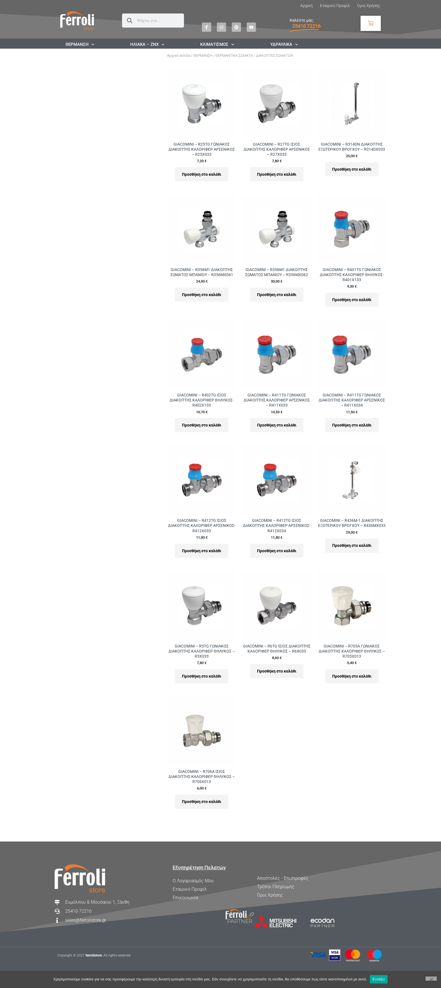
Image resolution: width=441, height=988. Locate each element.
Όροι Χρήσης (368, 5)
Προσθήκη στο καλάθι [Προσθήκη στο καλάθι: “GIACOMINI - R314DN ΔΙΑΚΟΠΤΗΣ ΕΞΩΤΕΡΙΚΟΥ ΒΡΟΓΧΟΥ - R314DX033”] (352, 169)
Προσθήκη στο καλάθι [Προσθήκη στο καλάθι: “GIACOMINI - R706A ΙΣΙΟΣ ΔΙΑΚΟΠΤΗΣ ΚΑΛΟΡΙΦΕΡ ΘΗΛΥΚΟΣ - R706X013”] (201, 801)
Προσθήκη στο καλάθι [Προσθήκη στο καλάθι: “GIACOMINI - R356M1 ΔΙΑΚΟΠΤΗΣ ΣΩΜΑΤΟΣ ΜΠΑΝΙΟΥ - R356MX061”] (201, 294)
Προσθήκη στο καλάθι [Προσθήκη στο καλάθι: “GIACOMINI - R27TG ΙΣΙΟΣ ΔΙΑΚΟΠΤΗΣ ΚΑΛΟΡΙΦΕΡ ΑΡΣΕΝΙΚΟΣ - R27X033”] (276, 174)
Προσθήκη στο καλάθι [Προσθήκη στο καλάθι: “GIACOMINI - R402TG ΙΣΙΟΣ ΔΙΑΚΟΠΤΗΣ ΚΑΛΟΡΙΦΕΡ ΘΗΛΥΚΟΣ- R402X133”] (201, 425)
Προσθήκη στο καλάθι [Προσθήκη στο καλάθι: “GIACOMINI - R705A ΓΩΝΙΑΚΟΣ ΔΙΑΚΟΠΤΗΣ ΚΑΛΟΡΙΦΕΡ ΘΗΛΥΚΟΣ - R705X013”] (352, 676)
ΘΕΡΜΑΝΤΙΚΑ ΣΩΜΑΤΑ (234, 55)
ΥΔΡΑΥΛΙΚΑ (284, 44)
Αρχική (306, 5)
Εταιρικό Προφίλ (335, 5)
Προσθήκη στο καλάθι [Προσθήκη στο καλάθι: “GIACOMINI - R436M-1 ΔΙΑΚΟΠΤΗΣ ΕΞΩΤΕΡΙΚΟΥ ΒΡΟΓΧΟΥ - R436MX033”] (352, 545)
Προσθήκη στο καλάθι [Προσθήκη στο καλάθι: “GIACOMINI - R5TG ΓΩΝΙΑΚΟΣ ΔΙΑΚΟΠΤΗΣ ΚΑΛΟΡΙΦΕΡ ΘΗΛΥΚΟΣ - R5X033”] (201, 676)
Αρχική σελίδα (178, 55)
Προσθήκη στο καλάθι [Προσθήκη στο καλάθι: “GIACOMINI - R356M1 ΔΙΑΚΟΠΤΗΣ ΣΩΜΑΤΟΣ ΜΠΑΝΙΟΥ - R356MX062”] (276, 294)
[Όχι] (431, 978)
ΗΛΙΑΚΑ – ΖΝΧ (147, 44)
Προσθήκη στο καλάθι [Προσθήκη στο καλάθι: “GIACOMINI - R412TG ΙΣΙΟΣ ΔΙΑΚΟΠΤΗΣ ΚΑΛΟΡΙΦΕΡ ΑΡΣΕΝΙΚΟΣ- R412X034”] (276, 551)
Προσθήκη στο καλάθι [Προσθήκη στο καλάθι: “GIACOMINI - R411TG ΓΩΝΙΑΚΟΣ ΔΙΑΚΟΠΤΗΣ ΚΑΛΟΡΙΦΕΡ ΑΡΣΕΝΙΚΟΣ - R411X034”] (352, 425)
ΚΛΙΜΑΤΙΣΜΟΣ (217, 44)
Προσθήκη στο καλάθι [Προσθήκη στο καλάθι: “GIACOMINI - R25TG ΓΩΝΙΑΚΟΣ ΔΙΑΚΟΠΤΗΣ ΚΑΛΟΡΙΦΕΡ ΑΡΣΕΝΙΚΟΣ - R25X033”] (201, 174)
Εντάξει (379, 979)
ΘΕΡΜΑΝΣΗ (80, 44)
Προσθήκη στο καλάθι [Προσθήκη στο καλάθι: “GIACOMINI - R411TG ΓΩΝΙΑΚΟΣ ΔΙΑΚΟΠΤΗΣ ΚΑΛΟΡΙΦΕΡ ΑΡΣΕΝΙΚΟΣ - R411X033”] (276, 425)
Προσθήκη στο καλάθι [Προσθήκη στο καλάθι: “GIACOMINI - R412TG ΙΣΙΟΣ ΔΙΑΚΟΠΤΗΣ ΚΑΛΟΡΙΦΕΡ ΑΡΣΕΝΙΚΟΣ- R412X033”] (201, 551)
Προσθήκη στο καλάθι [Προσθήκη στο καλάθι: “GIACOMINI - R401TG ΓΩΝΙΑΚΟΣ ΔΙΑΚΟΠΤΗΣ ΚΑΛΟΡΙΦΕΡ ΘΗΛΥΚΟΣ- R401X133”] (352, 299)
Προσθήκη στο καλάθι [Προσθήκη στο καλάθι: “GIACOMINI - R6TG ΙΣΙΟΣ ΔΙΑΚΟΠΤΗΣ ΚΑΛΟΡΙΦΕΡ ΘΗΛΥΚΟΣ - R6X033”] (276, 671)
